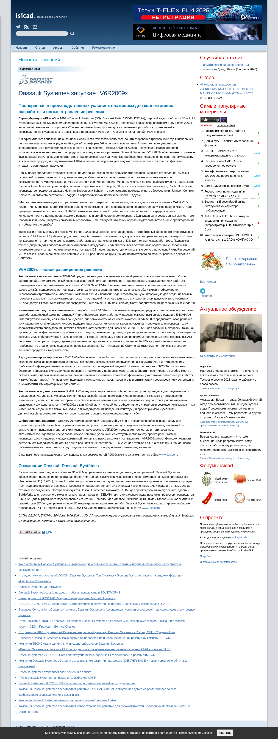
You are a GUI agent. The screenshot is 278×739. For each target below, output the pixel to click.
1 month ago (244, 458)
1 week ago (234, 425)
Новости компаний (39, 59)
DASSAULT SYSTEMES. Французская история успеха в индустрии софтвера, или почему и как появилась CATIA (93, 604)
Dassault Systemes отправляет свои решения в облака (54, 672)
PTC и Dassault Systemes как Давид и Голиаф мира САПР (57, 677)
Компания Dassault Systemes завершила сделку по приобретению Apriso (67, 700)
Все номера (208, 281)
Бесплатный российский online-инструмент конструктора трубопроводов (225, 206)
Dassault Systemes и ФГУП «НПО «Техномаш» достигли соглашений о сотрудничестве (76, 683)
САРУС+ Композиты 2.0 (213, 388)
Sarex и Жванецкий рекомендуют (226, 186)
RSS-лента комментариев (217, 356)
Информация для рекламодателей (219, 562)
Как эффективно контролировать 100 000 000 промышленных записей (226, 176)
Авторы (58, 47)
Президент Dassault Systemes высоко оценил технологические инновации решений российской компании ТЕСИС (94, 638)
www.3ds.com (168, 454)
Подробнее (206, 556)
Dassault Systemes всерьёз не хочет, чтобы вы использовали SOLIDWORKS (69, 592)
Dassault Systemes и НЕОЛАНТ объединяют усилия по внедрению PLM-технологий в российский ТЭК (86, 655)
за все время (226, 125)
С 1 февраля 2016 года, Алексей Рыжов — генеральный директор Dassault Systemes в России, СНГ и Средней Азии (96, 632)
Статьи (40, 47)
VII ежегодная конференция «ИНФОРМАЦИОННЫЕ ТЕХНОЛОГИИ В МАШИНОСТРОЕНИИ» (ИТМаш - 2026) (227, 89)
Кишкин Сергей (207, 432)
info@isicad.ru (240, 537)
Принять (225, 733)
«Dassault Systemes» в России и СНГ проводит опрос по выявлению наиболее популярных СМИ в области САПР (94, 649)
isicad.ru (243, 524)
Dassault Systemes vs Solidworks (40, 587)
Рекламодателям (103, 47)
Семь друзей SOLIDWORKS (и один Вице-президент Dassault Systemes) (66, 598)
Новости (21, 47)
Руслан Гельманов (209, 395)
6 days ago (233, 388)
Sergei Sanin (206, 366)
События (78, 47)
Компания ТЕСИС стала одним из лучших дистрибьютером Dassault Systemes (71, 643)
